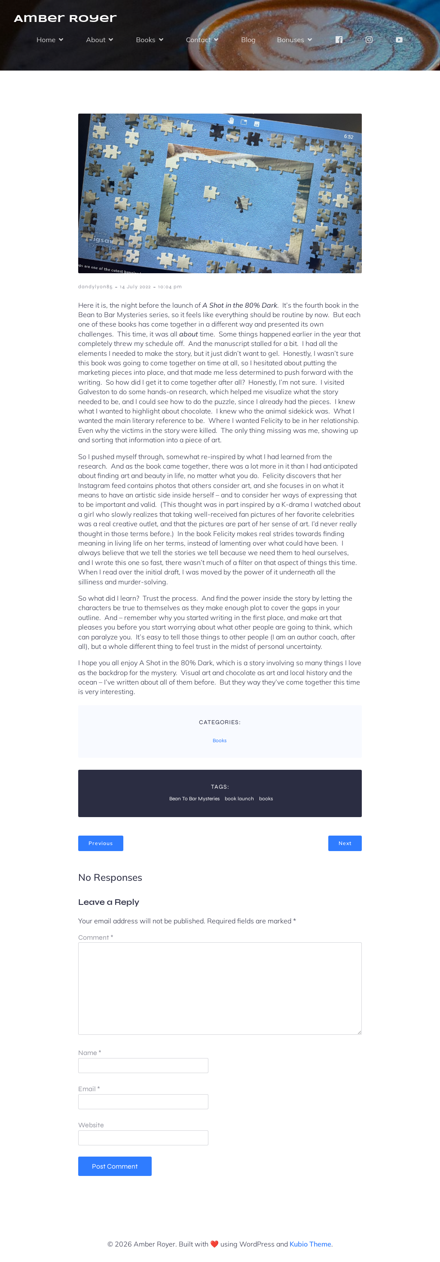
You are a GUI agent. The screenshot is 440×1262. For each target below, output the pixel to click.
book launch (239, 799)
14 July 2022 (135, 287)
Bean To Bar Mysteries (194, 799)
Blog (248, 39)
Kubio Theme (310, 1244)
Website (91, 1125)
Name (89, 1053)
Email (89, 1089)
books (266, 799)
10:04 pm (170, 287)
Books (219, 740)
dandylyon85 (95, 287)
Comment (95, 937)
